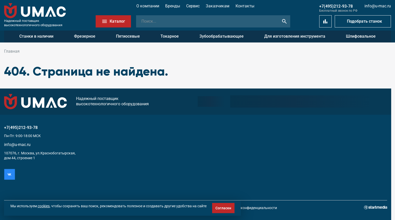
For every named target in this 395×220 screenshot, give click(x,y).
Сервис (193, 6)
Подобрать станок (364, 21)
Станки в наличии (36, 36)
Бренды (172, 6)
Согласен (223, 208)
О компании (147, 6)
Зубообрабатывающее (221, 36)
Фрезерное (84, 36)
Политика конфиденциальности (250, 208)
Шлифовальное (361, 36)
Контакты (245, 6)
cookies (44, 206)
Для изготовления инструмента (294, 36)
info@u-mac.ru (377, 6)
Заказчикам (217, 6)
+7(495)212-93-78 (336, 6)
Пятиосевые (128, 36)
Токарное (169, 36)
